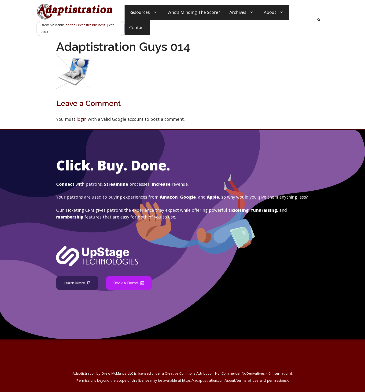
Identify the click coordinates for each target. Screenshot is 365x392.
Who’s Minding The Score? (193, 12)
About (274, 12)
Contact (137, 27)
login (82, 119)
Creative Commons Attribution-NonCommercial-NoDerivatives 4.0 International (228, 373)
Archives (241, 12)
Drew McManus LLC (117, 373)
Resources (143, 12)
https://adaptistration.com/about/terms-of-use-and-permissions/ (235, 380)
